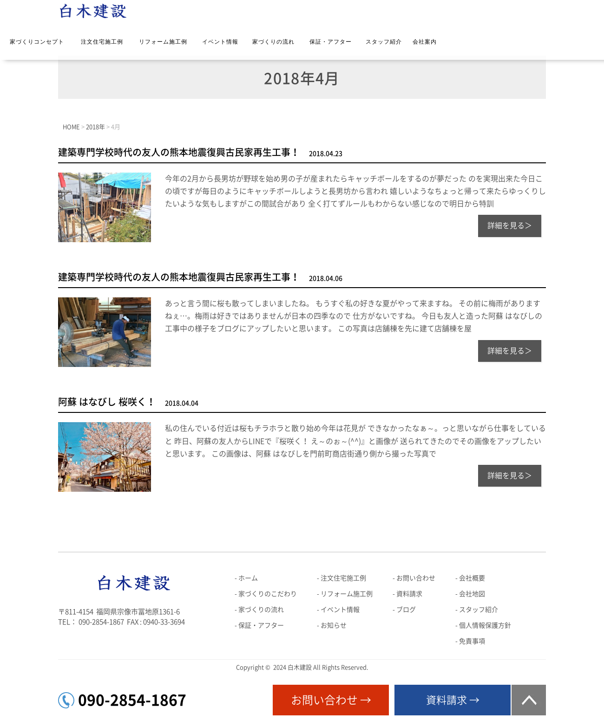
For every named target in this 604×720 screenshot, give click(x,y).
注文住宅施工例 (102, 42)
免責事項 (472, 641)
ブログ (406, 609)
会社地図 (472, 594)
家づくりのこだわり (267, 594)
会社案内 (425, 42)
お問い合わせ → (331, 700)
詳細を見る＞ (509, 225)
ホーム (248, 578)
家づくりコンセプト (37, 42)
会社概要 (472, 578)
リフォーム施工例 (163, 42)
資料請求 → (452, 700)
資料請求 (409, 594)
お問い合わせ (415, 578)
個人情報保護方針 (485, 625)
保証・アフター (330, 42)
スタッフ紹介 (384, 42)
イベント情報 (220, 42)
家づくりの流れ (273, 42)
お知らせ (334, 625)
